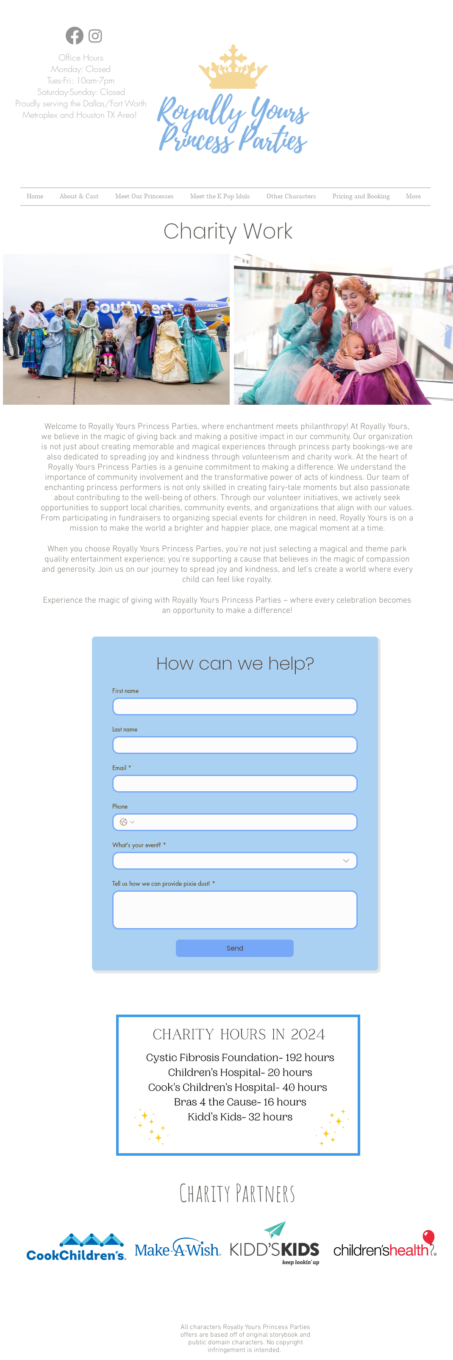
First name (125, 690)
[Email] (232, 783)
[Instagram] (95, 35)
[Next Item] (445, 329)
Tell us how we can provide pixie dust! (163, 883)
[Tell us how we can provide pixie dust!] (235, 910)
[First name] (232, 706)
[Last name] (232, 745)
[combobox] (235, 861)
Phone (120, 806)
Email (121, 767)
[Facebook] (74, 35)
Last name (124, 729)
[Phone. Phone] (243, 822)
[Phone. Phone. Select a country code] (127, 822)
